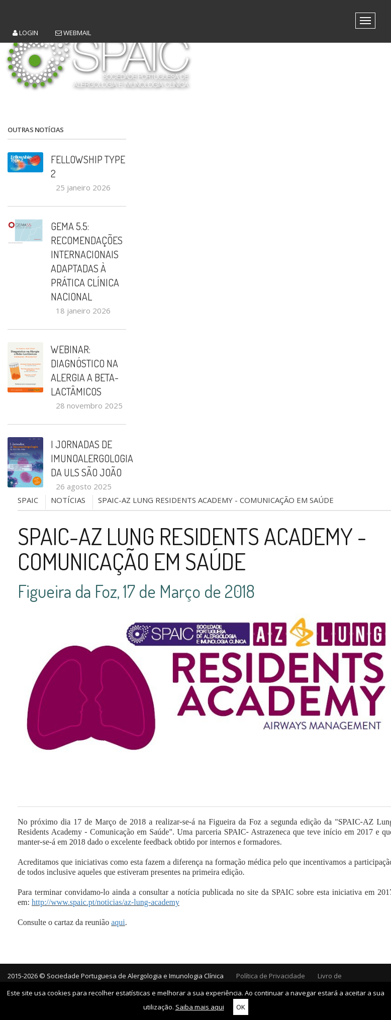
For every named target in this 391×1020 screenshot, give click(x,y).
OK (240, 1006)
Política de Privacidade (270, 975)
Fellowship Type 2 (88, 166)
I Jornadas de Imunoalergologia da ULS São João (88, 458)
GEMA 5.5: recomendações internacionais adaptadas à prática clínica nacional (87, 261)
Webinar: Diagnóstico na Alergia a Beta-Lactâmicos (85, 370)
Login (25, 32)
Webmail (73, 32)
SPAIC (28, 500)
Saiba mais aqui (199, 1006)
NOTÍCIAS (68, 500)
